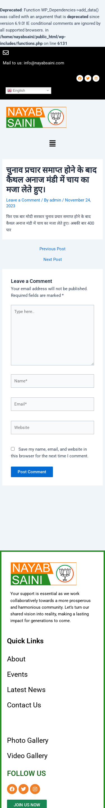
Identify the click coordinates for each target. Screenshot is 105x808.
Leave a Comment (23, 200)
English (16, 90)
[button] (52, 144)
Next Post (52, 260)
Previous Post (52, 249)
